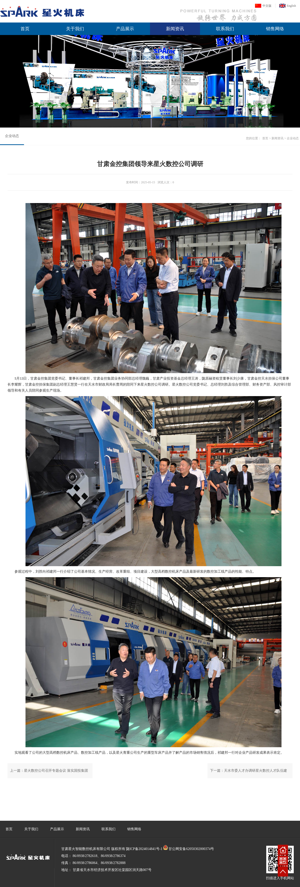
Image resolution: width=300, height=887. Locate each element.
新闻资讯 (175, 28)
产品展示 (125, 28)
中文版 (267, 6)
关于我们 (75, 28)
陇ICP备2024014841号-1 (144, 849)
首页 (25, 28)
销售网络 (275, 28)
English (291, 6)
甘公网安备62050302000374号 (191, 849)
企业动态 (12, 136)
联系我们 (225, 28)
